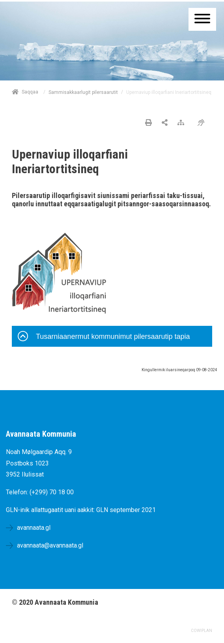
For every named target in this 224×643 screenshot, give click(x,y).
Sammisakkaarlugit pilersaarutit (83, 92)
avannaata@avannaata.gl (50, 545)
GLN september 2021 (126, 510)
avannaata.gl (33, 527)
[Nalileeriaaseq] (183, 123)
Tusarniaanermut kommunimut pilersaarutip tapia (104, 337)
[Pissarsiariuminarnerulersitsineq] (203, 123)
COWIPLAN (201, 630)
